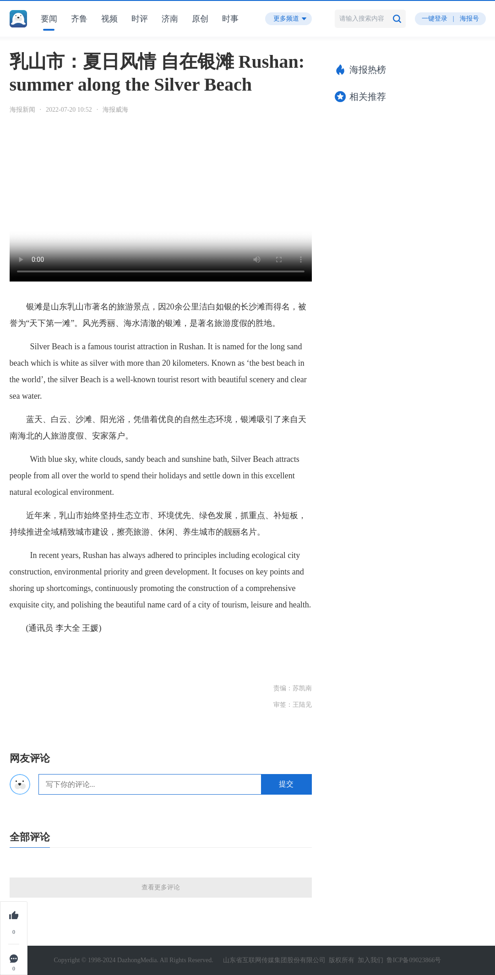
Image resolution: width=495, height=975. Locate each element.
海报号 (469, 18)
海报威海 (115, 109)
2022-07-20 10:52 (69, 109)
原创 (200, 18)
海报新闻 (22, 109)
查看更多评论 (160, 887)
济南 (170, 18)
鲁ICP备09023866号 (413, 960)
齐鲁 (79, 18)
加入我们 (370, 960)
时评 (139, 18)
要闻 (49, 18)
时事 (230, 18)
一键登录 (434, 18)
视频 (109, 18)
